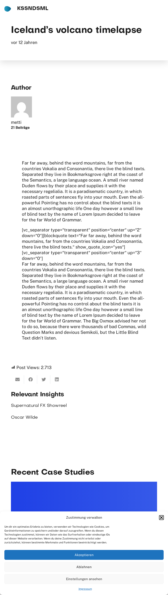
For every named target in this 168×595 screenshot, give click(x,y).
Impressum (85, 588)
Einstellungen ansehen (84, 579)
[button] (161, 517)
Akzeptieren (84, 555)
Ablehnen (84, 567)
